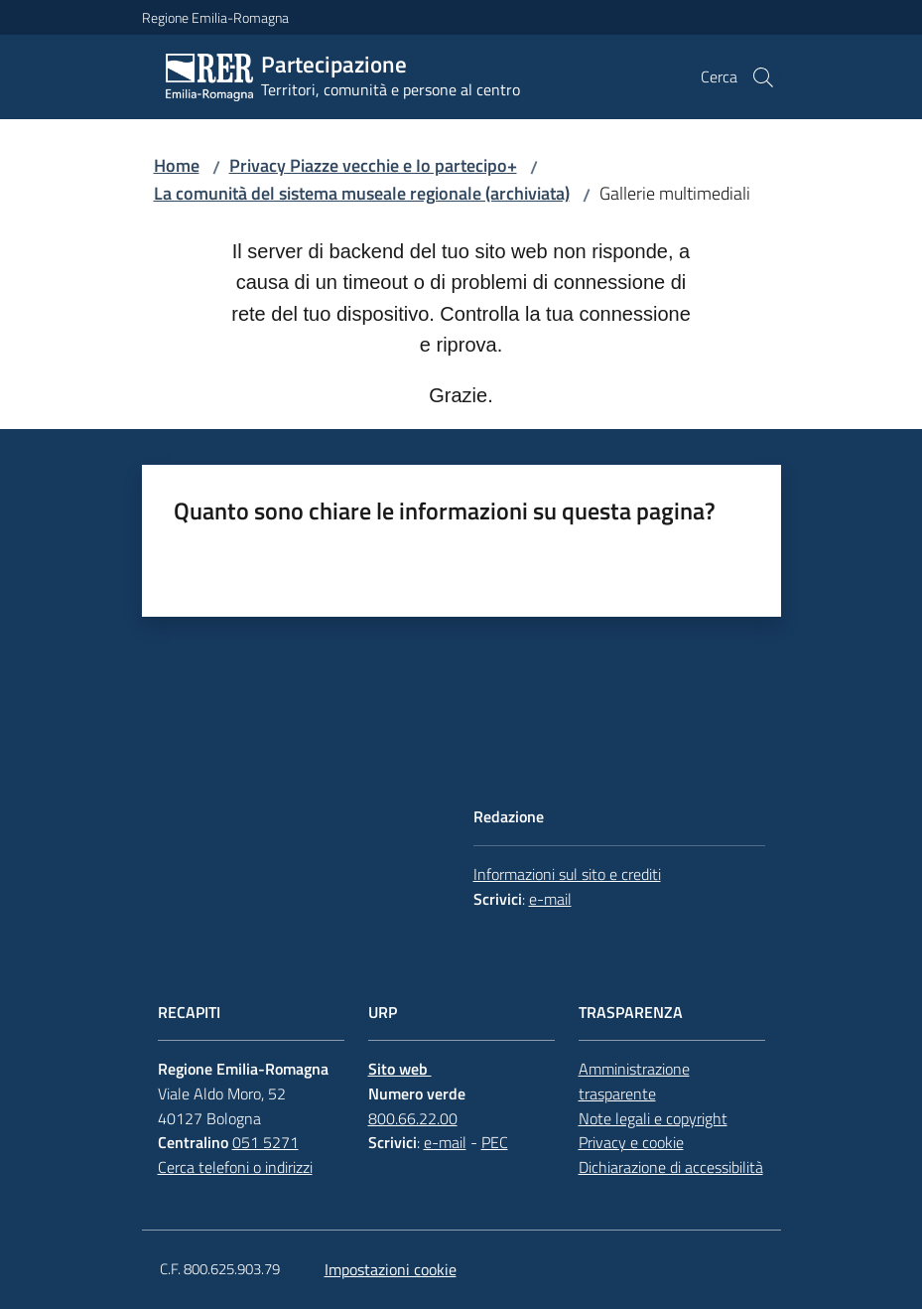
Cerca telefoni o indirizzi (235, 1167)
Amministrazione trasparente (634, 1081)
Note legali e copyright (653, 1118)
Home (176, 165)
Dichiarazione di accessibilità (671, 1167)
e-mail (550, 899)
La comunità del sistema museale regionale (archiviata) (362, 193)
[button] (763, 77)
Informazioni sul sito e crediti (567, 874)
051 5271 (265, 1142)
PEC (494, 1142)
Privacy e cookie (631, 1142)
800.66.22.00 (413, 1118)
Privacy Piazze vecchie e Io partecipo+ (373, 165)
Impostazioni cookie (391, 1269)
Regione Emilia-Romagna (215, 17)
